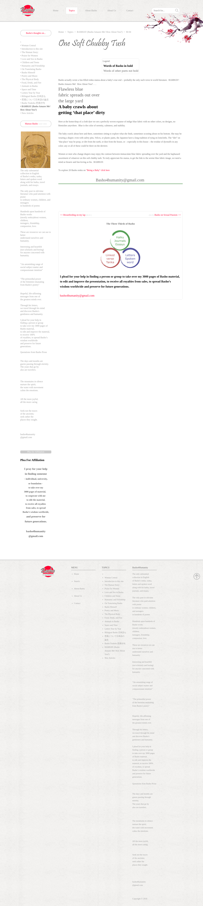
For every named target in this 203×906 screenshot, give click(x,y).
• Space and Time (28, 89)
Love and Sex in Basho (114, 592)
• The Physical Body (29, 79)
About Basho (91, 10)
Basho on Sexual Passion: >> (168, 215)
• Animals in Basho (29, 86)
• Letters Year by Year (30, 93)
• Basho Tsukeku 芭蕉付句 (32, 103)
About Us (111, 10)
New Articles (110, 658)
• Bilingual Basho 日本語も (33, 96)
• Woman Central (28, 45)
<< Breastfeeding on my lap (73, 215)
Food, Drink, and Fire (113, 618)
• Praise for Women (29, 55)
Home (56, 10)
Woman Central (111, 577)
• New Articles (27, 113)
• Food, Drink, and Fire (30, 82)
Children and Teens (112, 596)
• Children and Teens (29, 62)
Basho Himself (111, 607)
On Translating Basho (113, 603)
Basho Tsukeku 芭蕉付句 (115, 643)
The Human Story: (112, 585)
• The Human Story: (29, 52)
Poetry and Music (112, 610)
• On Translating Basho (30, 69)
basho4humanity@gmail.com (77, 295)
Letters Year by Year (113, 629)
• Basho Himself (27, 72)
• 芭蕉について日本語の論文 (34, 99)
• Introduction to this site (31, 49)
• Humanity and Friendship (32, 66)
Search (77, 581)
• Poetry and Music (28, 76)
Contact (129, 10)
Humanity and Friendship (115, 599)
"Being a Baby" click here (98, 170)
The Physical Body (112, 614)
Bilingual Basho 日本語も (115, 632)
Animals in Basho (112, 621)
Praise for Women (112, 588)
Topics (72, 10)
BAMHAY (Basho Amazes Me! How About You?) (100, 32)
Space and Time (111, 625)
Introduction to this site (114, 581)
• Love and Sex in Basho (31, 59)
